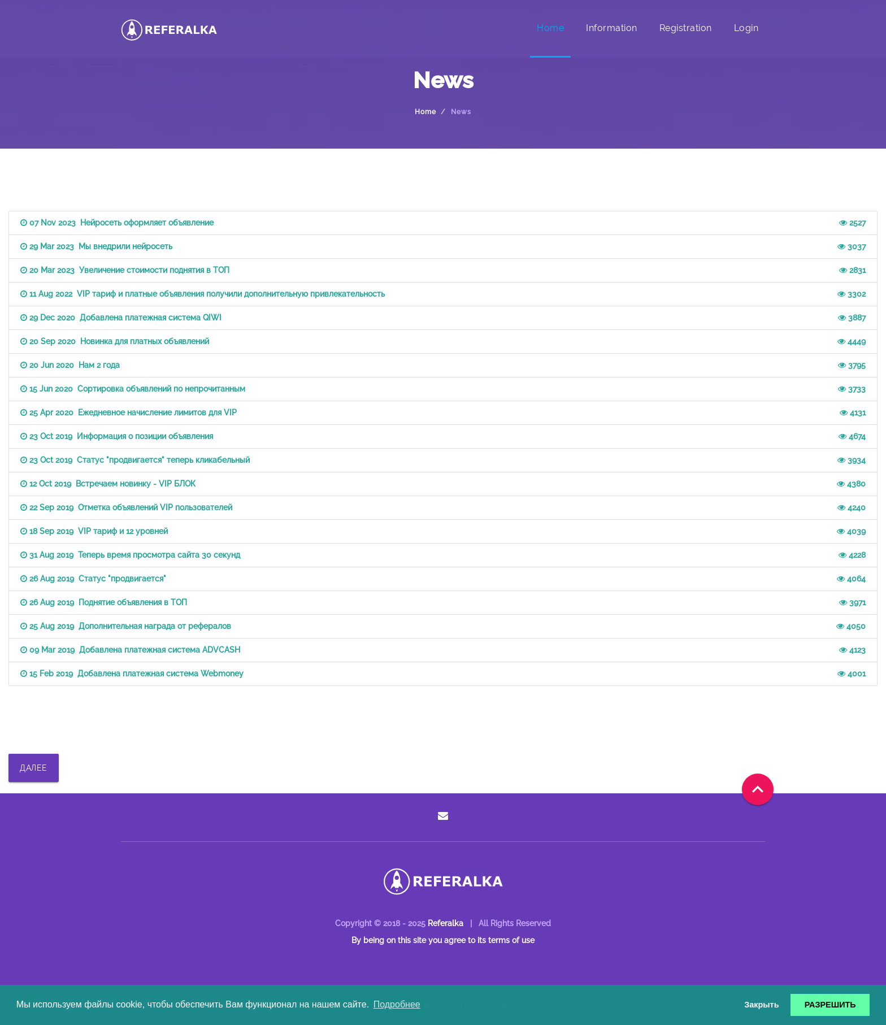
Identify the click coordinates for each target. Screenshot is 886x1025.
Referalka (445, 923)
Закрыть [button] (761, 1004)
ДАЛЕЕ (33, 767)
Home (550, 28)
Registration (685, 28)
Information (611, 28)
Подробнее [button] (396, 1004)
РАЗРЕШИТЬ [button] (830, 1004)
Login (746, 28)
